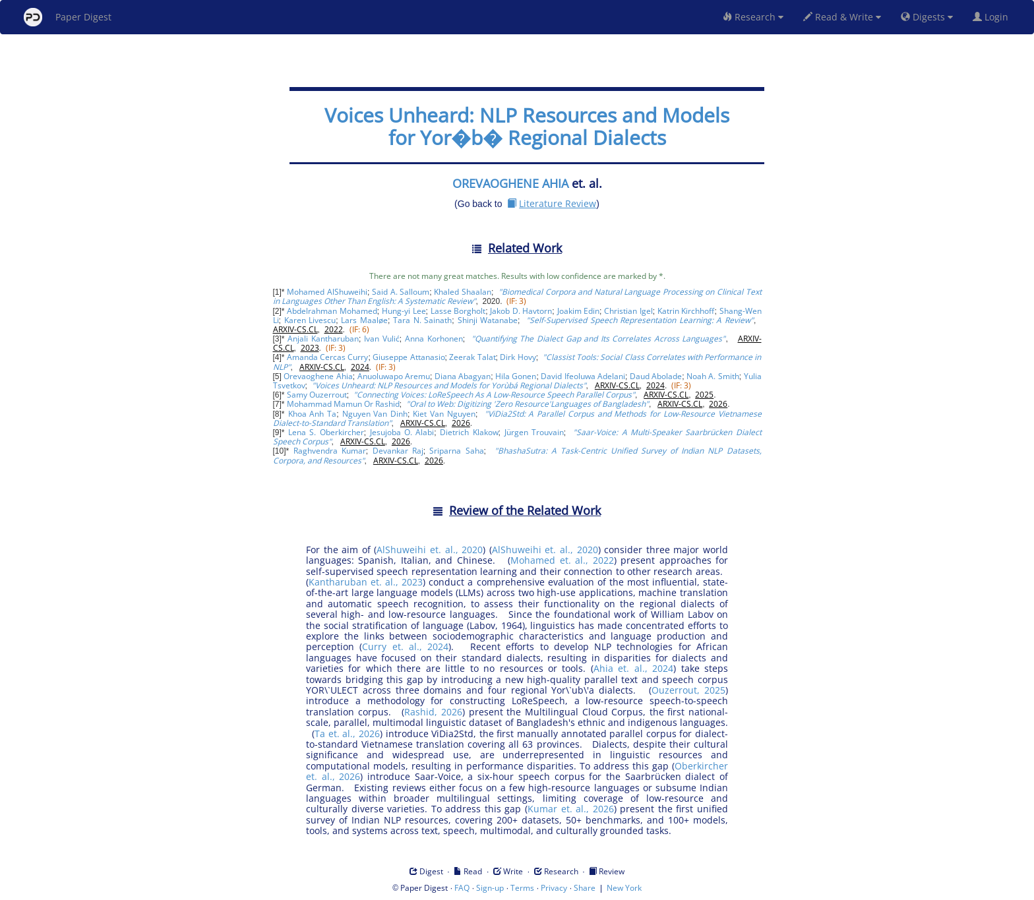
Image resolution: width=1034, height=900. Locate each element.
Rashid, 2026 (433, 711)
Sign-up (490, 887)
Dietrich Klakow (469, 432)
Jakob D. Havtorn (521, 310)
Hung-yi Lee (404, 310)
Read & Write (842, 17)
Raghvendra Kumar (329, 450)
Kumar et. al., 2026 (571, 808)
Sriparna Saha (456, 450)
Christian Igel (628, 310)
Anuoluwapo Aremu (393, 376)
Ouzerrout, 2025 (688, 690)
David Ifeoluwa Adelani (583, 376)
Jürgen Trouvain (534, 432)
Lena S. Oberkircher (326, 432)
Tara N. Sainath (422, 320)
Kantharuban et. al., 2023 (366, 582)
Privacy (554, 887)
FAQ (462, 887)
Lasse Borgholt (458, 310)
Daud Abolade (656, 376)
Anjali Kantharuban (323, 338)
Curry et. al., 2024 (405, 646)
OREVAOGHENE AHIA (510, 183)
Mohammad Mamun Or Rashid (343, 403)
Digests (927, 17)
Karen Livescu (310, 320)
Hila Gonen (515, 376)
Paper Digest (67, 17)
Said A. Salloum (400, 291)
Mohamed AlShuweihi (327, 291)
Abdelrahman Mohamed (332, 310)
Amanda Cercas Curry (327, 357)
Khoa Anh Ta (312, 413)
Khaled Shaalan (462, 291)
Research (753, 17)
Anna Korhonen (434, 338)
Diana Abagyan (463, 376)
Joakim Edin (578, 310)
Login (993, 17)
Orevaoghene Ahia (318, 376)
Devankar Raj (398, 450)
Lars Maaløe (364, 320)
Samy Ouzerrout (317, 394)
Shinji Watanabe (488, 320)
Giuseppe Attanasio (408, 357)
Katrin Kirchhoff (686, 310)
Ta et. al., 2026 (347, 733)
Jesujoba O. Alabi (402, 432)
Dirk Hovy (517, 357)
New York (624, 887)
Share (584, 887)
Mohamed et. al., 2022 (561, 560)
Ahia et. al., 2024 (633, 668)
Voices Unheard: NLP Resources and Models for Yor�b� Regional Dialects (526, 126)
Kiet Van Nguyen (444, 413)
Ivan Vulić (382, 338)
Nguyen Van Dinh (375, 413)
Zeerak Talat (472, 357)
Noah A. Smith (712, 376)
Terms (522, 887)
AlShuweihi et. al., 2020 (430, 549)
